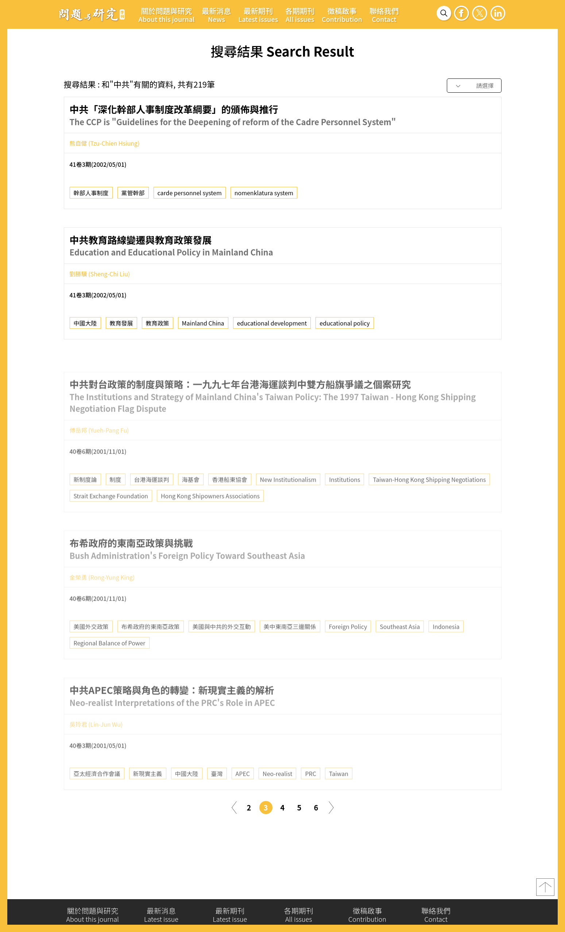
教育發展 (121, 325)
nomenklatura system (264, 195)
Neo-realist (277, 790)
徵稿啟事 (342, 14)
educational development (272, 325)
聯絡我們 (384, 14)
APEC (243, 790)
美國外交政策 (91, 643)
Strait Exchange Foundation (111, 512)
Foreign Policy (348, 643)
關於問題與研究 (167, 14)
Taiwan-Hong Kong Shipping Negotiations (429, 496)
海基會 (191, 496)
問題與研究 (91, 14)
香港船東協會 (229, 496)
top (545, 890)
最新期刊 (258, 14)
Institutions (344, 496)
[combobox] (474, 86)
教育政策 (157, 325)
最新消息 (216, 14)
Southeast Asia (400, 643)
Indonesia (446, 643)
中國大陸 (85, 325)
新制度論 (85, 496)
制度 (115, 496)
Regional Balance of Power (110, 659)
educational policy (344, 325)
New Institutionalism (288, 496)
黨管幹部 (133, 195)
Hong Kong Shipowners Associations (210, 512)
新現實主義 (147, 790)
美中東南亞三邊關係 (290, 643)
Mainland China (203, 325)
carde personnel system (190, 195)
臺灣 (217, 790)
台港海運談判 (151, 496)
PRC (310, 790)
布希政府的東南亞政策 (150, 643)
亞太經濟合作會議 (97, 790)
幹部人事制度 (91, 195)
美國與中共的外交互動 (222, 643)
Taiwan (338, 790)
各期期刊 (299, 14)
